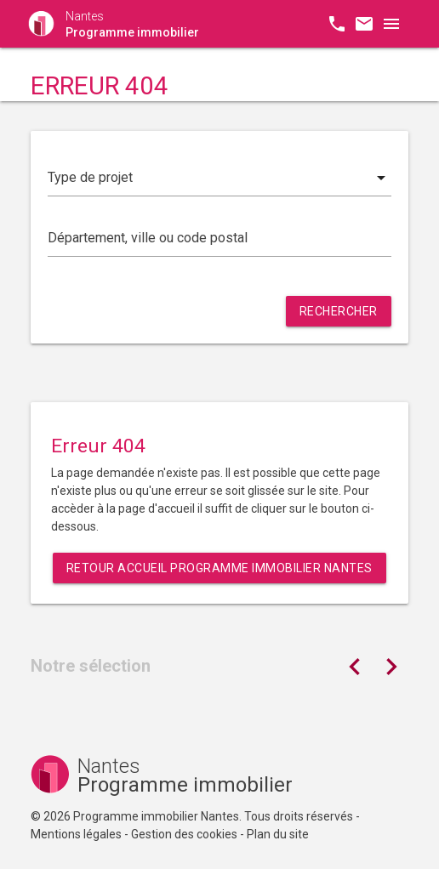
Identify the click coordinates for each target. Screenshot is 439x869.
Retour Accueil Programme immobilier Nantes (219, 568)
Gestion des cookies (184, 834)
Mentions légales (76, 834)
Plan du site (278, 834)
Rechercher (338, 311)
